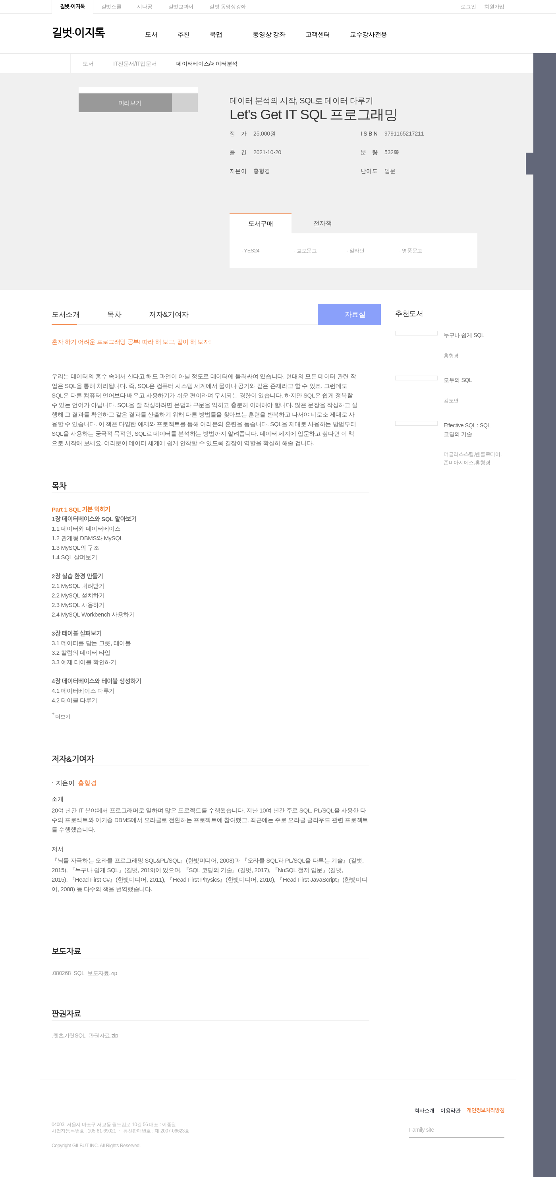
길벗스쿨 (111, 7)
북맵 (216, 34)
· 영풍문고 (411, 251)
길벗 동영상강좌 (227, 7)
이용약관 (450, 1110)
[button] (185, 102)
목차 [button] (114, 314)
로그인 (468, 6)
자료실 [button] (350, 314)
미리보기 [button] (125, 102)
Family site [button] (421, 1130)
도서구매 (260, 223)
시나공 (144, 7)
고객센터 (317, 34)
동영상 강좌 (269, 34)
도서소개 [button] (65, 314)
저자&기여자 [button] (168, 314)
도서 (151, 34)
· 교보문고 (305, 251)
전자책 (322, 223)
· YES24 (250, 251)
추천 (184, 34)
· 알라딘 (356, 251)
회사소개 (424, 1110)
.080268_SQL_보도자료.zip (84, 973)
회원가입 (494, 6)
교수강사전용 (368, 34)
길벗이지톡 (78, 33)
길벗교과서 (180, 7)
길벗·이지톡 (72, 7)
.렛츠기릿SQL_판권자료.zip (85, 1035)
